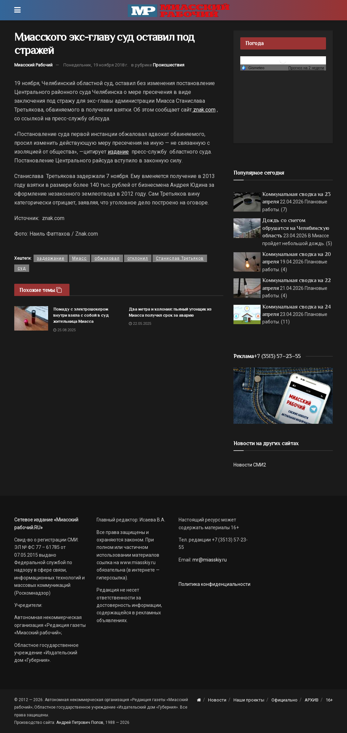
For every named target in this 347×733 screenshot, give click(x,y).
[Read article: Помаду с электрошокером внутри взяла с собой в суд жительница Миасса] (31, 318)
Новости (217, 699)
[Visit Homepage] (178, 10)
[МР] (283, 395)
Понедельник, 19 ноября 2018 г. (95, 64)
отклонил (137, 258)
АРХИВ (312, 699)
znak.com (204, 109)
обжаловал (107, 258)
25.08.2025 (64, 330)
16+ (329, 699)
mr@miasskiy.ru (209, 559)
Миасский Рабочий (33, 64)
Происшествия (168, 64)
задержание (50, 258)
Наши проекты (248, 699)
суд (22, 268)
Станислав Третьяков (180, 258)
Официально (284, 699)
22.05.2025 (140, 323)
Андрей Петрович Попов (79, 722)
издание (118, 151)
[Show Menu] (17, 10)
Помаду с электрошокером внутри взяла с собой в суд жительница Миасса (81, 315)
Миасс (79, 258)
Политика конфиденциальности (214, 584)
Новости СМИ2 (249, 465)
